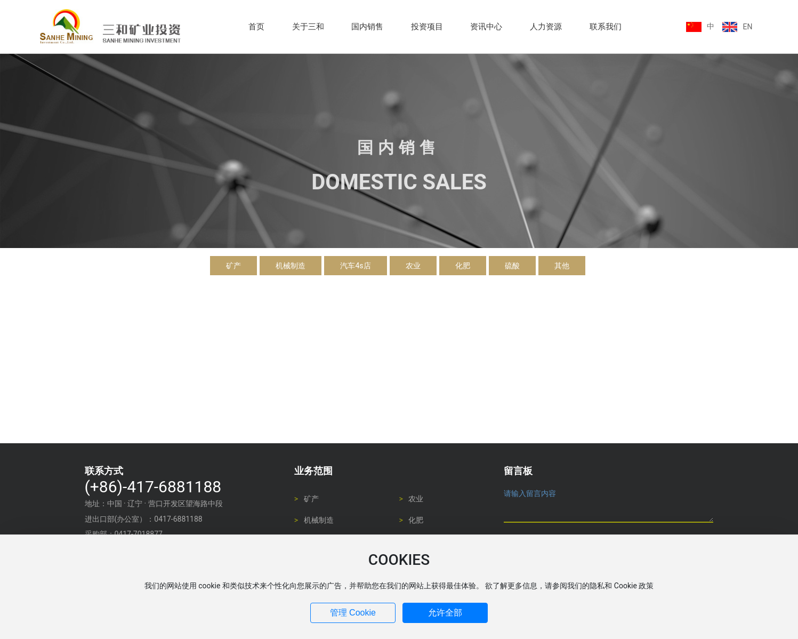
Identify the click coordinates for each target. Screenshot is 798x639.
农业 (413, 265)
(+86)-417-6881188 (153, 486)
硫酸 (512, 265)
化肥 (462, 265)
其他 (561, 265)
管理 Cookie (353, 612)
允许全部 (445, 612)
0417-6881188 (178, 519)
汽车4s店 (355, 265)
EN (747, 26)
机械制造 (290, 265)
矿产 (233, 265)
